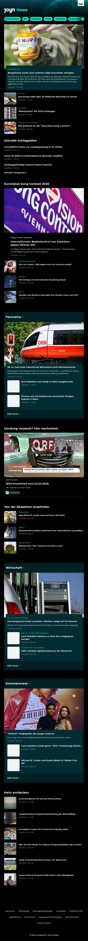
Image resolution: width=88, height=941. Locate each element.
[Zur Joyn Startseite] (81, 3)
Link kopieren (12, 492)
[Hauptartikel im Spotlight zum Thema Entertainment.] (18, 683)
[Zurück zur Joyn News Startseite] (16, 10)
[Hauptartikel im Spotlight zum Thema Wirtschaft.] (15, 568)
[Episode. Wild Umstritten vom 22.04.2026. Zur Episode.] (44, 461)
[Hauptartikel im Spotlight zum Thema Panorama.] (14, 317)
